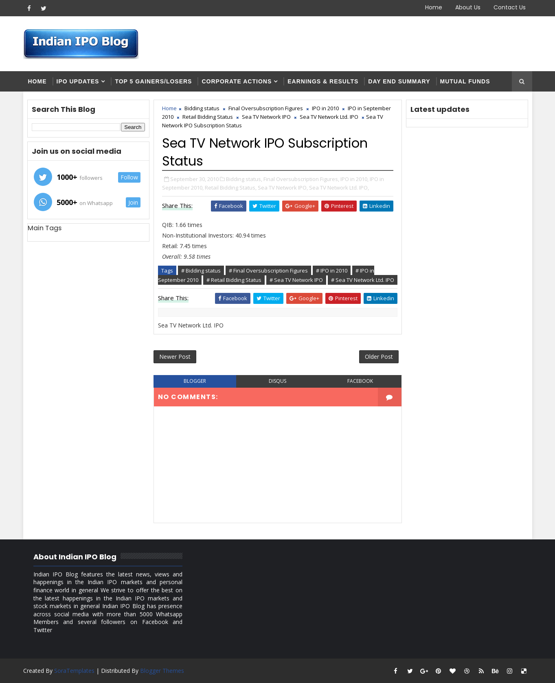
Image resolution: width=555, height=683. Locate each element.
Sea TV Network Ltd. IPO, (339, 187)
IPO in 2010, (354, 179)
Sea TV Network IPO (266, 116)
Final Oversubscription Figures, (301, 179)
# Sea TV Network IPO (296, 280)
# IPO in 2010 (331, 270)
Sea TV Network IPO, (283, 187)
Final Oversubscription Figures (265, 108)
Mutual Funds (465, 81)
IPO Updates (78, 81)
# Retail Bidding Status (233, 280)
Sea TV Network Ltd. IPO (329, 116)
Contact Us (510, 7)
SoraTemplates (74, 670)
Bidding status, (244, 179)
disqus (277, 381)
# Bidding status (201, 270)
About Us (467, 7)
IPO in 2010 (325, 108)
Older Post (379, 356)
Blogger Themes (162, 670)
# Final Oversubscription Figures (268, 270)
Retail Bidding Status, (231, 187)
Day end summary (399, 81)
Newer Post (175, 356)
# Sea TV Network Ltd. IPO (362, 280)
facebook (360, 381)
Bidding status (201, 108)
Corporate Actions (237, 81)
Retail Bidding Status (207, 116)
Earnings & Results (322, 81)
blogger (195, 381)
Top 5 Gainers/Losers (153, 81)
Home (433, 7)
